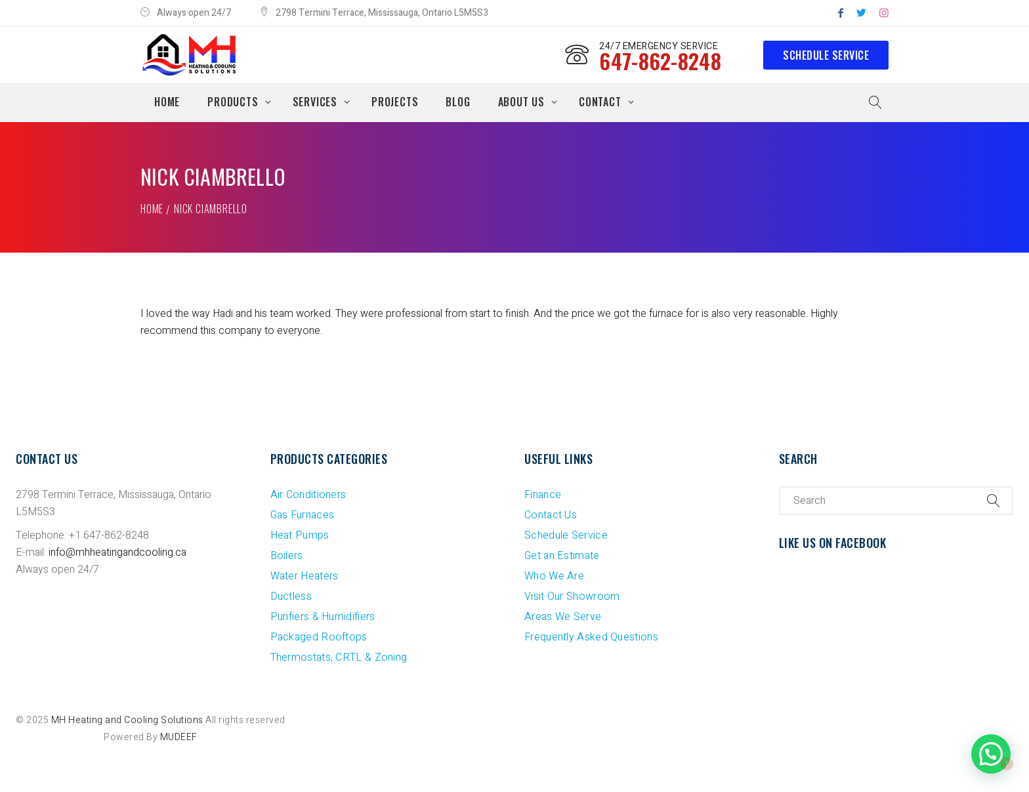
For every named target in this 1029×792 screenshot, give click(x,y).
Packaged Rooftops (319, 637)
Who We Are (554, 576)
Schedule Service (826, 55)
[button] (991, 754)
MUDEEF (179, 737)
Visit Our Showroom (572, 596)
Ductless (291, 596)
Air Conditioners (308, 495)
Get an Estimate (562, 556)
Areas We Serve (562, 617)
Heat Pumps (299, 535)
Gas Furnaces (302, 515)
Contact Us (550, 515)
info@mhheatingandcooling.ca (117, 552)
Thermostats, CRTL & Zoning (339, 657)
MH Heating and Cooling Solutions (127, 720)
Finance (542, 495)
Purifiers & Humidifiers (322, 617)
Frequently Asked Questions (591, 637)
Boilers (286, 556)
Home (151, 209)
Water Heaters (304, 576)
